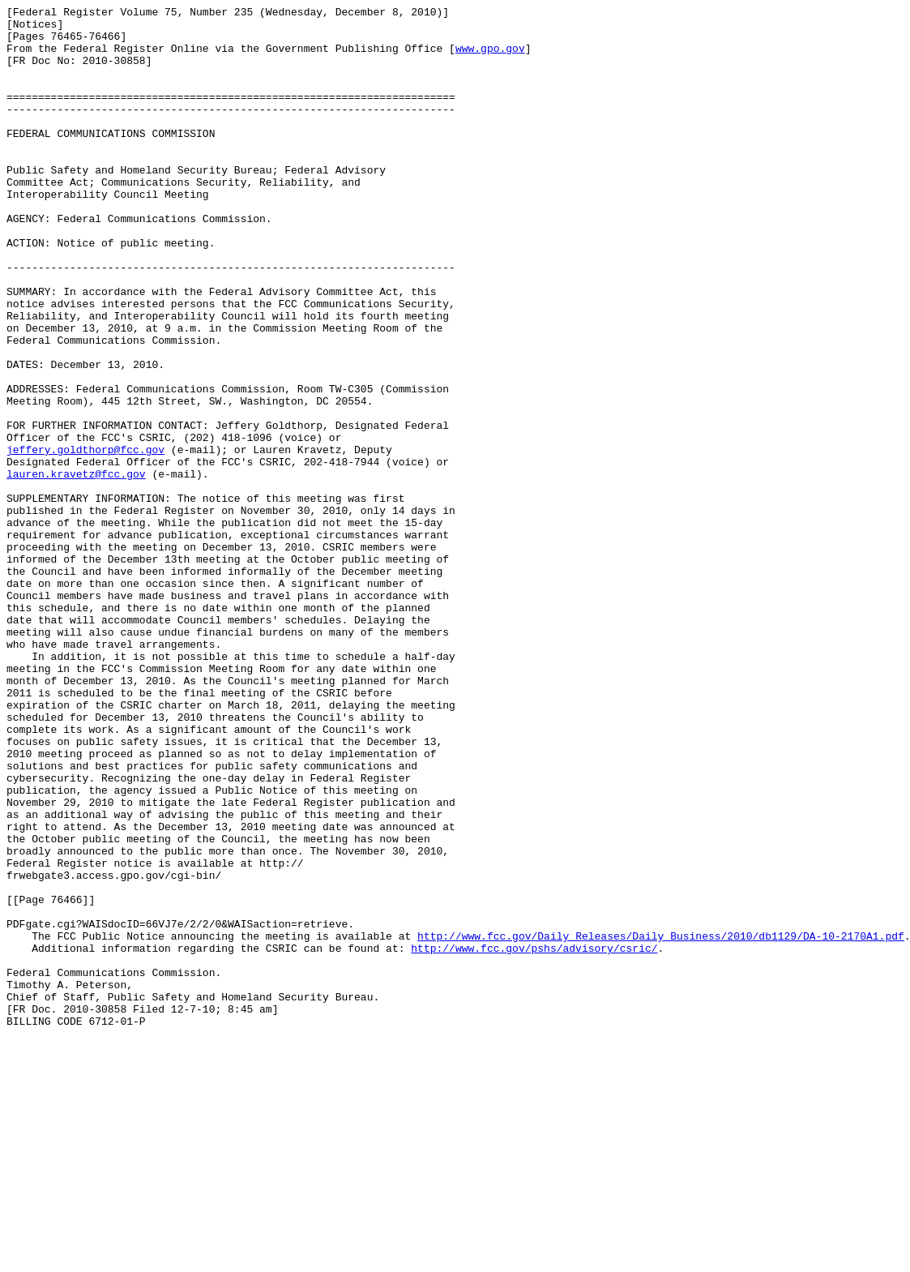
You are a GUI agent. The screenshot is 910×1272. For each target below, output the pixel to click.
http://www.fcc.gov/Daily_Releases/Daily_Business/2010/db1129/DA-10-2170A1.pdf (660, 1123)
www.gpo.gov (490, 57)
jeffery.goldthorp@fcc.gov (85, 539)
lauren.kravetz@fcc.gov (76, 568)
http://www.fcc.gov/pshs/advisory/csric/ (534, 1137)
